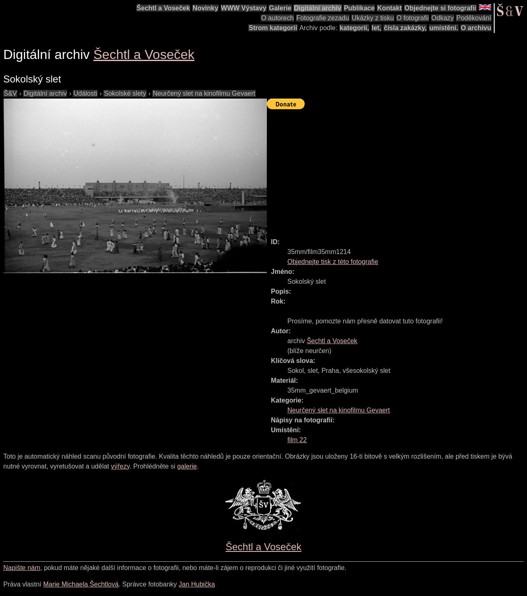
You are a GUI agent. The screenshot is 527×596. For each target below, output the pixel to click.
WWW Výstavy (243, 8)
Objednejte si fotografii (440, 8)
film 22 (297, 439)
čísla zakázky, (405, 27)
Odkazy (442, 17)
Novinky (205, 8)
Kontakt (389, 8)
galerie (187, 466)
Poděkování (473, 17)
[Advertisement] (397, 170)
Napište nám (21, 567)
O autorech (277, 17)
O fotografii (412, 17)
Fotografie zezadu (322, 17)
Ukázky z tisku (373, 17)
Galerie (280, 8)
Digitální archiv (317, 8)
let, (376, 27)
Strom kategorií (273, 27)
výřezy (120, 466)
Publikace (359, 8)
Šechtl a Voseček (163, 8)
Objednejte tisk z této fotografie (332, 261)
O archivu (476, 27)
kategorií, (354, 27)
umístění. (443, 27)
